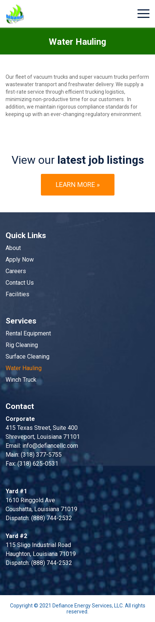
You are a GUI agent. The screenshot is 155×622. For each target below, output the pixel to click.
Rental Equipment (28, 333)
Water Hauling (24, 368)
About (13, 247)
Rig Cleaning (22, 344)
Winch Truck (21, 379)
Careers (16, 271)
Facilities (17, 294)
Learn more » (78, 184)
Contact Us (20, 282)
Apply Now (20, 259)
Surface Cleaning (27, 356)
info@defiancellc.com (50, 445)
